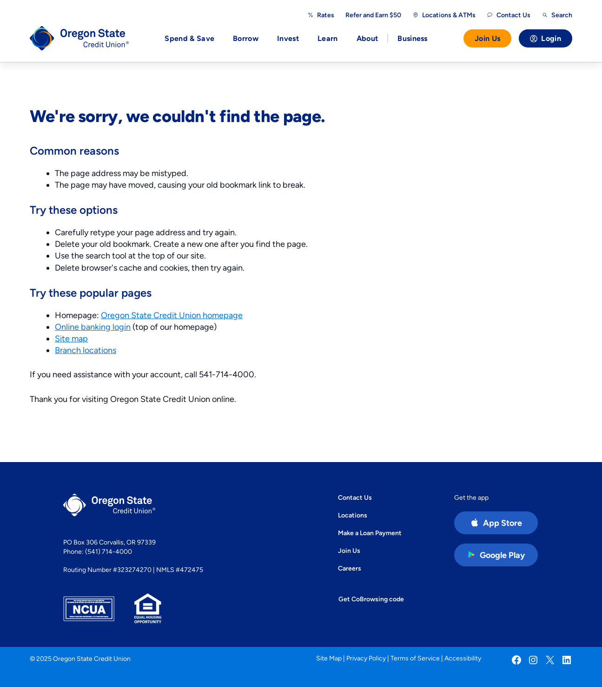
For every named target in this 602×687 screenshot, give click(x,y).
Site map (71, 338)
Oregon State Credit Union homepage (172, 315)
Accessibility (462, 658)
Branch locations (85, 350)
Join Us (487, 38)
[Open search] (557, 15)
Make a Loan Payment (370, 533)
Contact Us (355, 497)
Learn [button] (328, 38)
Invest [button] (288, 38)
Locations (352, 515)
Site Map (329, 658)
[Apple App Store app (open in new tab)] (496, 522)
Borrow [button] (245, 38)
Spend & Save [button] (189, 38)
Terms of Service (415, 658)
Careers (349, 568)
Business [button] (412, 38)
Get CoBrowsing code (371, 599)
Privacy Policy (366, 658)
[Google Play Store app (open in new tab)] (496, 555)
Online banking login (93, 327)
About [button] (367, 38)
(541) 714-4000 (108, 551)
